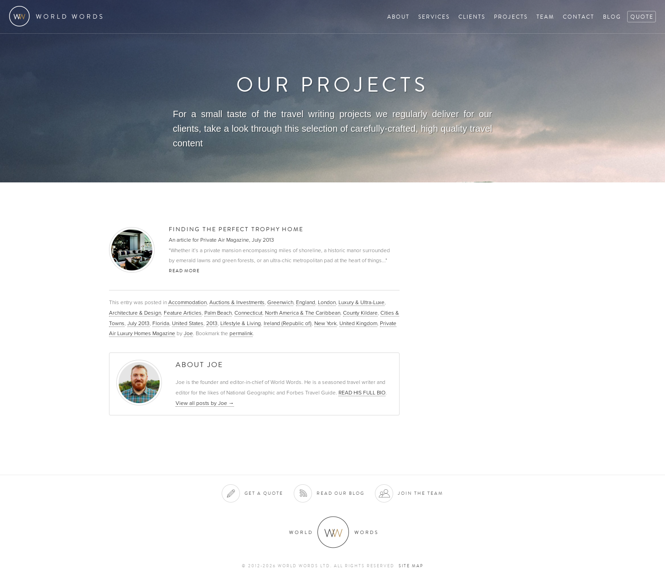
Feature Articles (183, 313)
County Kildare (360, 313)
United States (187, 323)
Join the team (420, 493)
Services (434, 16)
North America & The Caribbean (302, 313)
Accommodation (187, 302)
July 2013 (138, 323)
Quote (642, 16)
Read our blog (340, 493)
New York (325, 323)
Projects (511, 16)
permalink (241, 333)
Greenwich (280, 302)
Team (545, 16)
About (398, 16)
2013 (212, 323)
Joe (188, 333)
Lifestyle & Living (240, 323)
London (327, 302)
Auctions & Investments (237, 302)
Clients (471, 16)
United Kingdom (358, 323)
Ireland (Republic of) (288, 323)
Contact (578, 16)
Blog (612, 16)
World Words (58, 16)
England (305, 302)
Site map (411, 566)
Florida (160, 323)
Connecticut (248, 313)
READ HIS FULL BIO (361, 392)
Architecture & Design (135, 313)
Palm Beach (218, 313)
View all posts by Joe (205, 403)
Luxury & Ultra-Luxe (361, 302)
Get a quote (263, 493)
